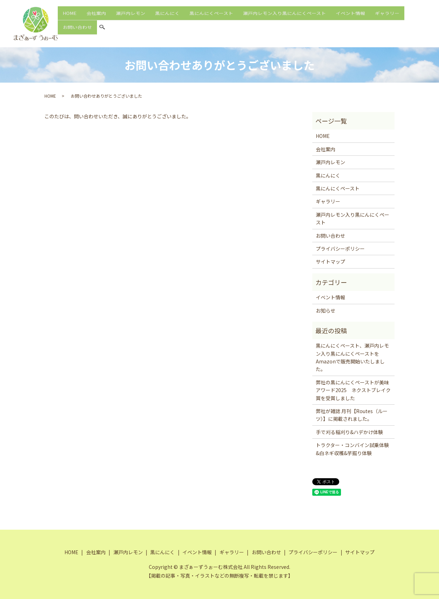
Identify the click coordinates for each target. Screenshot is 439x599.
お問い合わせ (77, 29)
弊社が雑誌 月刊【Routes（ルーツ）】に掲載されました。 (352, 415)
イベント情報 (350, 17)
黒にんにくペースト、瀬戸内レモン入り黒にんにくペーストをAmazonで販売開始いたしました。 (352, 357)
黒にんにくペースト (211, 17)
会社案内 (96, 17)
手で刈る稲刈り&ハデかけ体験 (349, 432)
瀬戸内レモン (130, 17)
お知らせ (325, 310)
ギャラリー (387, 17)
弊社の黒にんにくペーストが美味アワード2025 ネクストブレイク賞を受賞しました (353, 390)
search (102, 30)
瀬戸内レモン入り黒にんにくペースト (284, 17)
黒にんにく (167, 17)
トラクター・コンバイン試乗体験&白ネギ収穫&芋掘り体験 (352, 448)
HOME (70, 17)
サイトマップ (330, 261)
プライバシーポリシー (340, 248)
